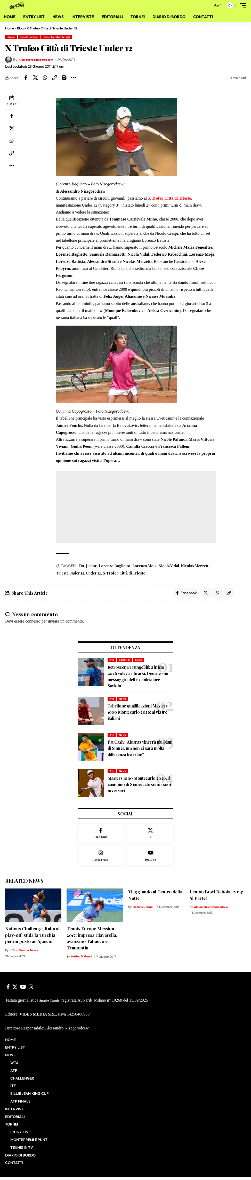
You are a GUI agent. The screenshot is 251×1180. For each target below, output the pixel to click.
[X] (150, 835)
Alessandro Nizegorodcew (39, 59)
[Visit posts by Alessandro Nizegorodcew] (8, 60)
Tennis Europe (29, 37)
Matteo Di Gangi (82, 959)
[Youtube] (150, 858)
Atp (111, 661)
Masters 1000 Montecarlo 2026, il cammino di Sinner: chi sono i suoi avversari (139, 786)
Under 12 (93, 573)
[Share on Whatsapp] (45, 77)
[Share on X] (35, 77)
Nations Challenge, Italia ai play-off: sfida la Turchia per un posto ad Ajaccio (32, 938)
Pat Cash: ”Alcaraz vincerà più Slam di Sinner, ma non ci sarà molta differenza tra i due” (140, 750)
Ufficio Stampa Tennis (25, 953)
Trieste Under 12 (70, 573)
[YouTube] (23, 989)
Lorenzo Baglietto (114, 565)
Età (81, 565)
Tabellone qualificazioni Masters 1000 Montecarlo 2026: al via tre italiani (138, 713)
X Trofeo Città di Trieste (124, 573)
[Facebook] (101, 835)
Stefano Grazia (143, 910)
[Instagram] (101, 858)
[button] (207, 5)
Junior (11, 37)
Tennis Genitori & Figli (56, 37)
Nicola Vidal (169, 565)
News (138, 661)
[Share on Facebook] (25, 77)
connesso (33, 622)
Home (9, 28)
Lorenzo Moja (144, 565)
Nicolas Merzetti (195, 565)
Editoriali (125, 661)
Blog (20, 28)
